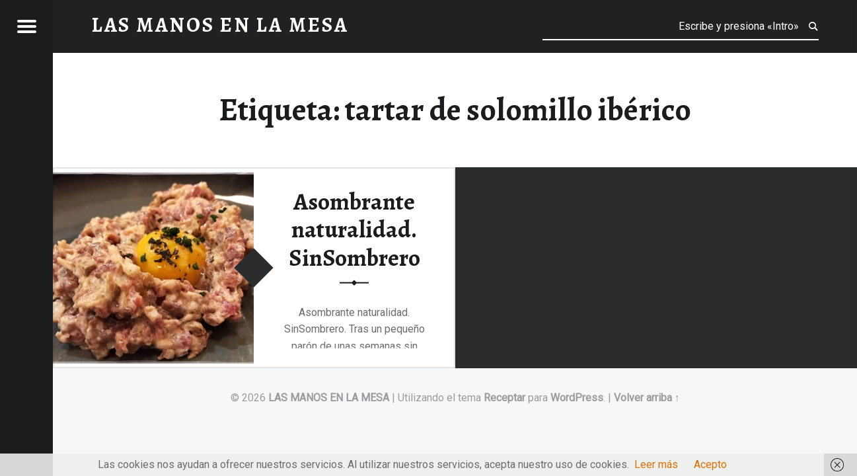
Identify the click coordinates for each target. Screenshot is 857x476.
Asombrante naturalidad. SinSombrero (354, 229)
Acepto (710, 464)
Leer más (656, 464)
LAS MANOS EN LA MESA (328, 397)
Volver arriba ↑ (647, 397)
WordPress (576, 397)
